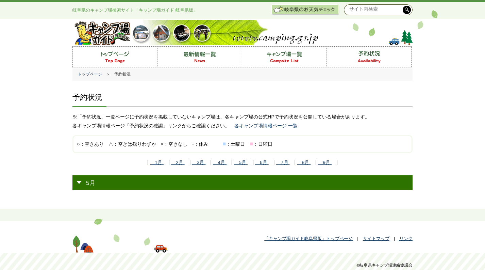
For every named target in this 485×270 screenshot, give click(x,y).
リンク (406, 238)
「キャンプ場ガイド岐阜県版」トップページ (308, 238)
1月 (157, 162)
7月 (283, 162)
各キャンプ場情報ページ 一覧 (266, 125)
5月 (241, 162)
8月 (304, 162)
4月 (220, 162)
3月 (198, 162)
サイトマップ (376, 238)
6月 (262, 162)
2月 (178, 162)
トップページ (90, 74)
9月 (325, 162)
